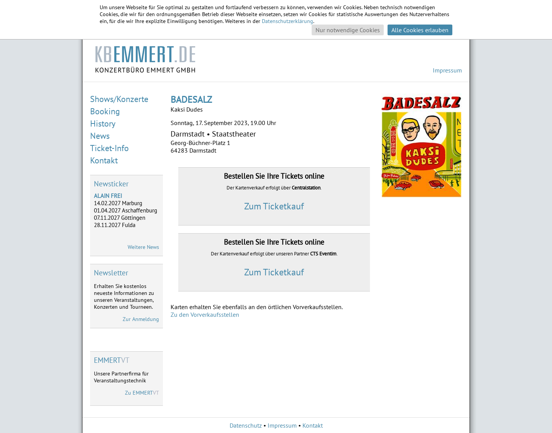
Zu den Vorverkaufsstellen (205, 314)
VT (112, 360)
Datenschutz (246, 425)
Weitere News (143, 247)
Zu (142, 392)
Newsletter (111, 272)
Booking (105, 111)
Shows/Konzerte (119, 99)
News (100, 135)
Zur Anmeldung (141, 319)
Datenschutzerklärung (287, 21)
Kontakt (104, 160)
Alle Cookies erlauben (420, 30)
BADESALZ (191, 99)
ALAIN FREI (108, 195)
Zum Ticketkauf (274, 206)
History (102, 123)
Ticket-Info (109, 148)
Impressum (447, 70)
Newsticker (111, 183)
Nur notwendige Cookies (347, 30)
